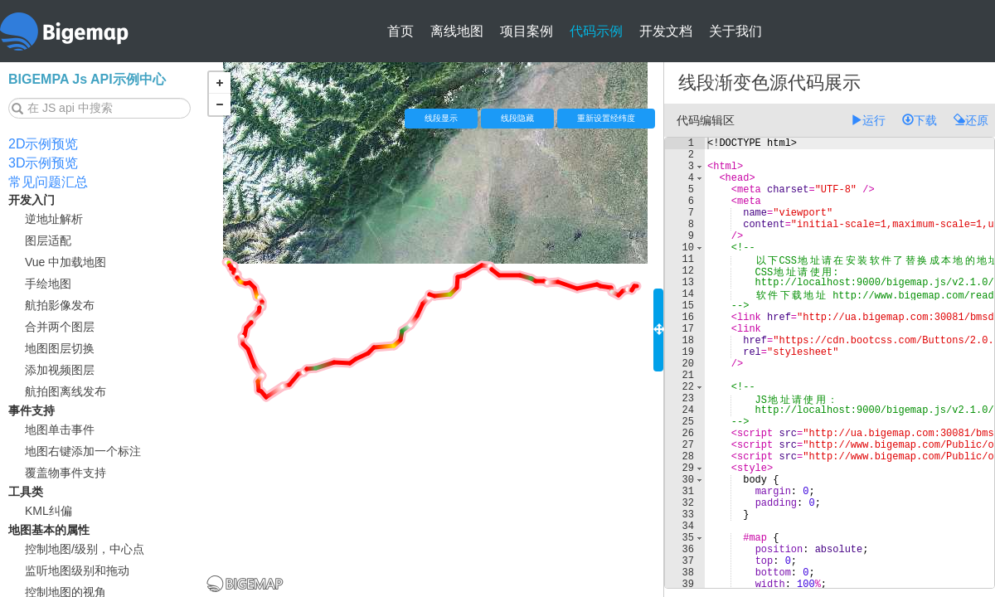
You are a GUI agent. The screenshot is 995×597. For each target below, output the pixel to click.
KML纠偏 (48, 510)
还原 (971, 120)
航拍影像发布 (60, 305)
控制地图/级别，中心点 (84, 549)
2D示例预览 (43, 144)
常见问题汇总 (48, 182)
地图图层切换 (60, 348)
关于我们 (735, 31)
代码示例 (596, 31)
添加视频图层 (60, 369)
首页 (400, 31)
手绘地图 (48, 283)
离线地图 (456, 31)
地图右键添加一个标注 (83, 451)
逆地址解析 (54, 219)
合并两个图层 (60, 326)
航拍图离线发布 (65, 391)
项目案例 (526, 31)
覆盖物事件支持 (65, 472)
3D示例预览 (43, 163)
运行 (868, 120)
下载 (919, 120)
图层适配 (48, 240)
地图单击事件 (60, 429)
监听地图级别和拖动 (77, 570)
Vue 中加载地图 (65, 262)
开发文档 (665, 31)
